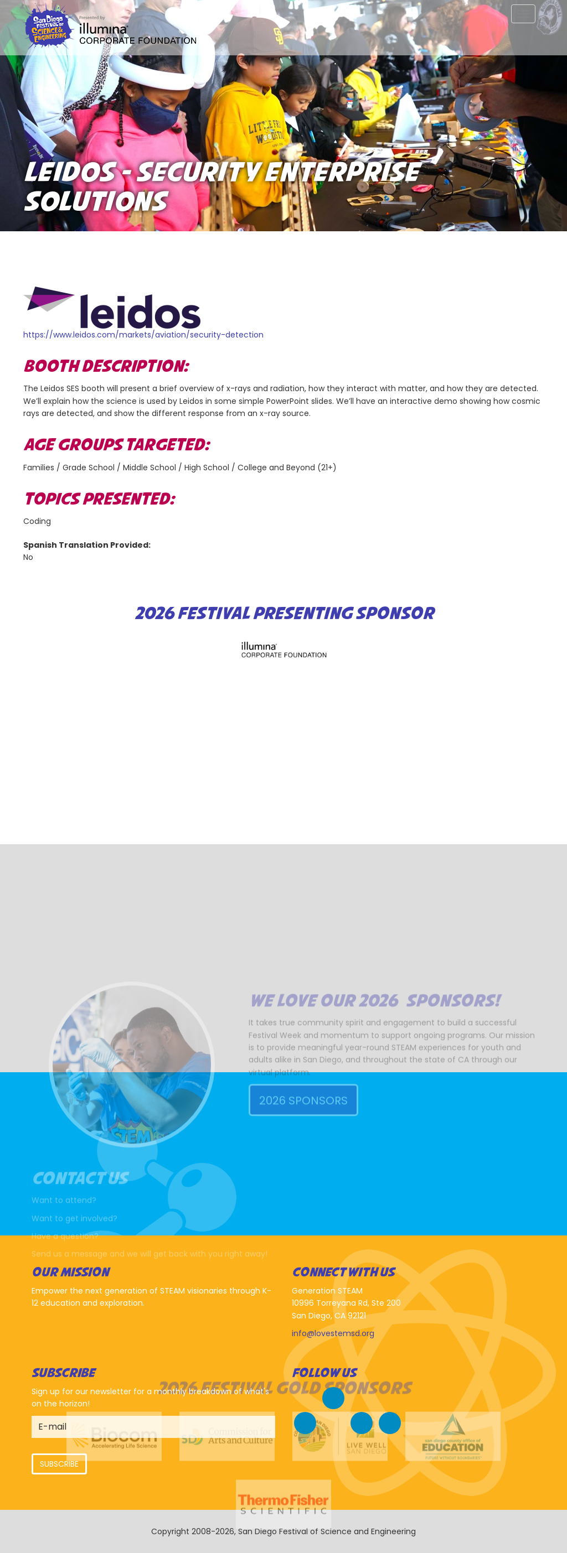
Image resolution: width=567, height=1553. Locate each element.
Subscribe (59, 1463)
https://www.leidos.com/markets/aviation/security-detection (143, 334)
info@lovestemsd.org (333, 1333)
